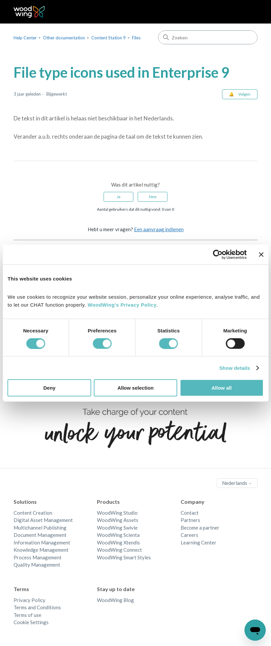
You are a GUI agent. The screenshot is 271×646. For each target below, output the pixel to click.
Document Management (40, 535)
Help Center (25, 37)
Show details (234, 367)
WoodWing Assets (117, 520)
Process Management (38, 557)
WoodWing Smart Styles (124, 557)
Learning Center (198, 542)
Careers (189, 535)
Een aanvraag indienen (159, 229)
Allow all (221, 388)
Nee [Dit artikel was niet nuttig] (153, 196)
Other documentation (64, 37)
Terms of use (27, 615)
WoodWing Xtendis (118, 542)
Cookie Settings (31, 622)
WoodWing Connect (119, 550)
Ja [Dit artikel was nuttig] (118, 196)
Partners (190, 520)
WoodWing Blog (115, 600)
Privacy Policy (29, 600)
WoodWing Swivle (117, 528)
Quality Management (37, 565)
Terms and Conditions (37, 607)
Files (136, 37)
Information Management (42, 542)
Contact (190, 513)
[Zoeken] (207, 37)
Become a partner (200, 528)
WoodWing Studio (117, 513)
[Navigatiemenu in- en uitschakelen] (245, 12)
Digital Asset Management (43, 520)
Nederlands (237, 483)
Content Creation (33, 513)
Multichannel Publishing (40, 528)
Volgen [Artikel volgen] (244, 94)
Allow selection (135, 388)
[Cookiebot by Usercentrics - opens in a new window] (218, 254)
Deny (49, 388)
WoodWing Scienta (118, 535)
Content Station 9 (108, 37)
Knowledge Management (41, 550)
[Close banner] (261, 254)
